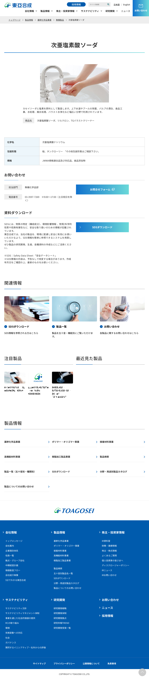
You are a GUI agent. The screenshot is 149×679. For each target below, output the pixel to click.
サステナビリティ (90, 11)
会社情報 (29, 11)
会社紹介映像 (11, 575)
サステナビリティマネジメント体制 (22, 613)
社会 (7, 637)
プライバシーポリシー (64, 663)
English (126, 4)
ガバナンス (10, 642)
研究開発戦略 (60, 608)
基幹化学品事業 (44, 19)
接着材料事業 (60, 550)
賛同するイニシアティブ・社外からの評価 (25, 647)
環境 (7, 627)
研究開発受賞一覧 (62, 627)
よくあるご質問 (109, 555)
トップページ (14, 19)
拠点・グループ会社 (14, 560)
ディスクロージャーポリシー (115, 565)
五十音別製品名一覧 (63, 573)
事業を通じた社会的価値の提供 (20, 618)
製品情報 (45, 11)
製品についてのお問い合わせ (67, 587)
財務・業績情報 (109, 545)
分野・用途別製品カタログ (66, 583)
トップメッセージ (13, 540)
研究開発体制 (60, 613)
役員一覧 (9, 555)
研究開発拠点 (60, 618)
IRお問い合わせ (109, 575)
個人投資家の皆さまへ (112, 560)
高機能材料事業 (61, 555)
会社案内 (9, 545)
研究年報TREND (61, 622)
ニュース (125, 11)
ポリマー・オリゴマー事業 (66, 545)
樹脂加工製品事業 (62, 560)
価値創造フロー (12, 570)
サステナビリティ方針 (16, 608)
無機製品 (60, 19)
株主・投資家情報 (65, 11)
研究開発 (110, 11)
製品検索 (58, 568)
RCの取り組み (12, 622)
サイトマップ (39, 663)
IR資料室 (106, 540)
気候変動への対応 (13, 632)
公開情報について (91, 663)
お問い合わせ (110, 600)
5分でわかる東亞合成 (15, 580)
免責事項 (112, 663)
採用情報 (76, 4)
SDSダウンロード (62, 578)
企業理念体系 (11, 550)
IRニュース (107, 570)
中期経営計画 (11, 565)
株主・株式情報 (109, 550)
